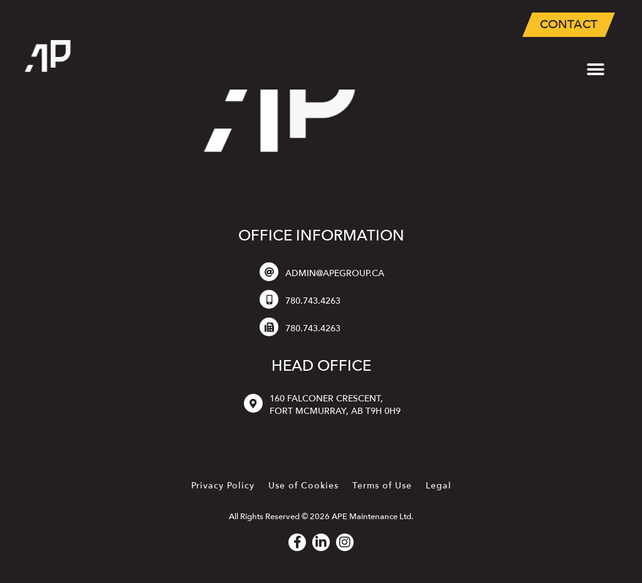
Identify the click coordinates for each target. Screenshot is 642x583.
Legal (438, 486)
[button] (596, 70)
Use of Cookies (303, 486)
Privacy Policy (223, 486)
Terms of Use (382, 486)
